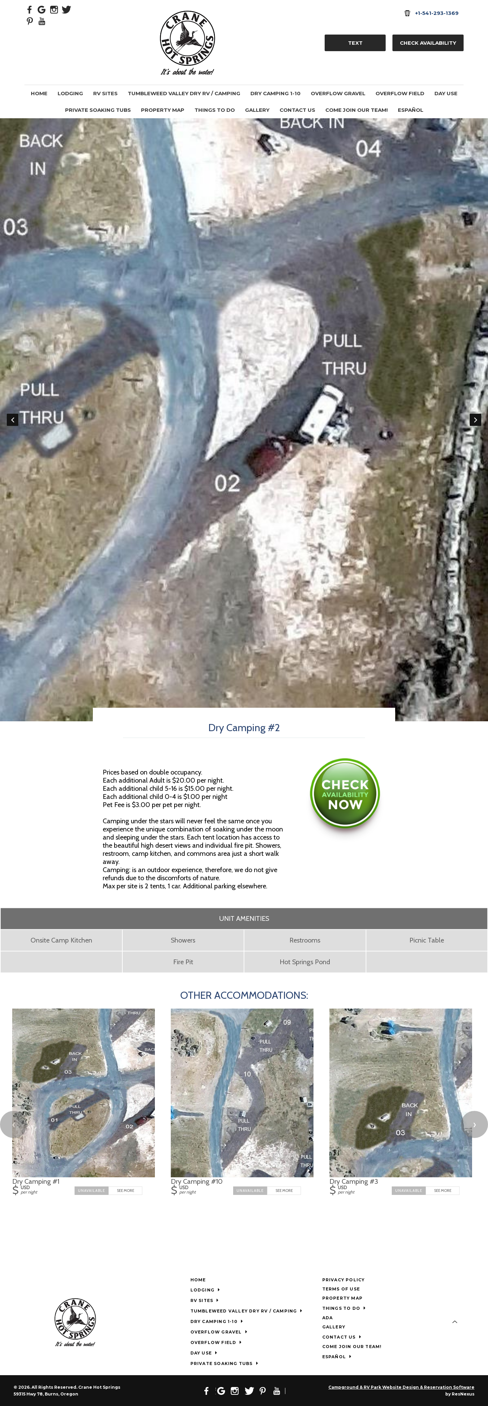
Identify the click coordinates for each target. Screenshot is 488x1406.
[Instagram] (54, 9)
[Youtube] (42, 20)
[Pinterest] (29, 20)
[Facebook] (29, 9)
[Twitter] (66, 9)
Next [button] (475, 420)
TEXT (355, 43)
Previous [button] (12, 420)
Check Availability (428, 43)
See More (125, 1190)
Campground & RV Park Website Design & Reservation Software (401, 1387)
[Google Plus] (42, 9)
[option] (244, 419)
